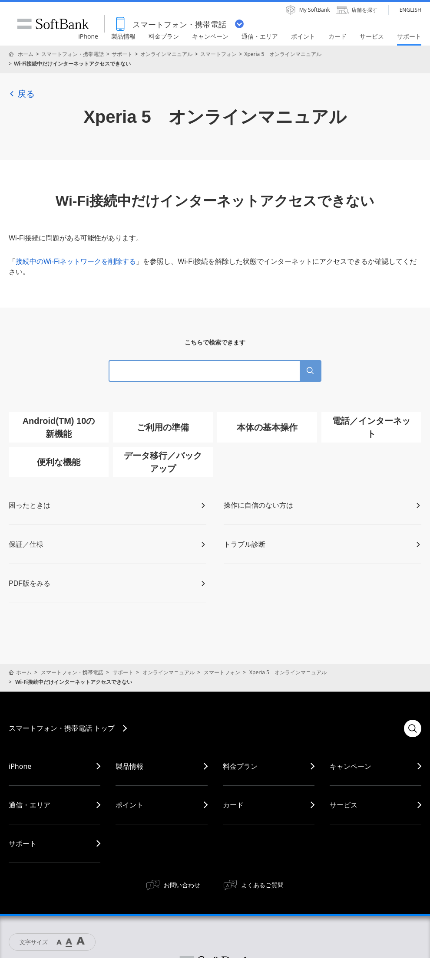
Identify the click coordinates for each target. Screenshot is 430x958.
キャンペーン (350, 766)
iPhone (20, 766)
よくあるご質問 (262, 885)
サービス (343, 805)
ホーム (25, 54)
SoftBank (53, 24)
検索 (412, 728)
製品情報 (129, 766)
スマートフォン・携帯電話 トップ (62, 728)
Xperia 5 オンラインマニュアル (282, 54)
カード (233, 805)
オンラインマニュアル (166, 54)
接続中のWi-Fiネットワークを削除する (76, 261)
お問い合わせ (182, 885)
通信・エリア (29, 805)
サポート (122, 54)
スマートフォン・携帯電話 (72, 54)
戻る (22, 93)
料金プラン (240, 766)
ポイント (129, 805)
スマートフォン (218, 54)
